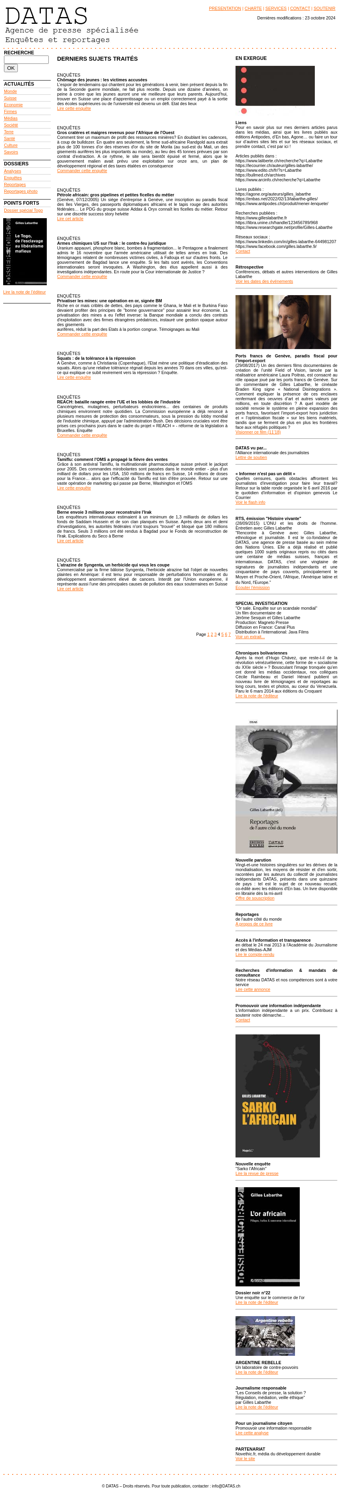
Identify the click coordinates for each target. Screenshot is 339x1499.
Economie (13, 104)
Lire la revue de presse (257, 1173)
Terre (8, 131)
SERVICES (276, 8)
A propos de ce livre (254, 923)
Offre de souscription (255, 898)
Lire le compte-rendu (255, 954)
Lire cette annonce (253, 989)
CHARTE (253, 8)
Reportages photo (21, 191)
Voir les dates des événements (264, 281)
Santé (9, 138)
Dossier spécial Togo (23, 210)
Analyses (12, 171)
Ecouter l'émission (253, 587)
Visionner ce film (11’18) (258, 432)
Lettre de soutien (251, 457)
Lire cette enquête (74, 108)
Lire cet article (70, 218)
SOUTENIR (324, 8)
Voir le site (245, 1458)
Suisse (10, 98)
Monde (10, 91)
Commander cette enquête (82, 170)
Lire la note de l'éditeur (24, 292)
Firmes (10, 111)
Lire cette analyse (252, 1432)
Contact (243, 251)
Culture (10, 145)
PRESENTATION (225, 8)
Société (11, 125)
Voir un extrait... (250, 636)
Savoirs (11, 152)
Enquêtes (13, 177)
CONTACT (300, 8)
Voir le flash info (250, 502)
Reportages (15, 184)
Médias (10, 118)
